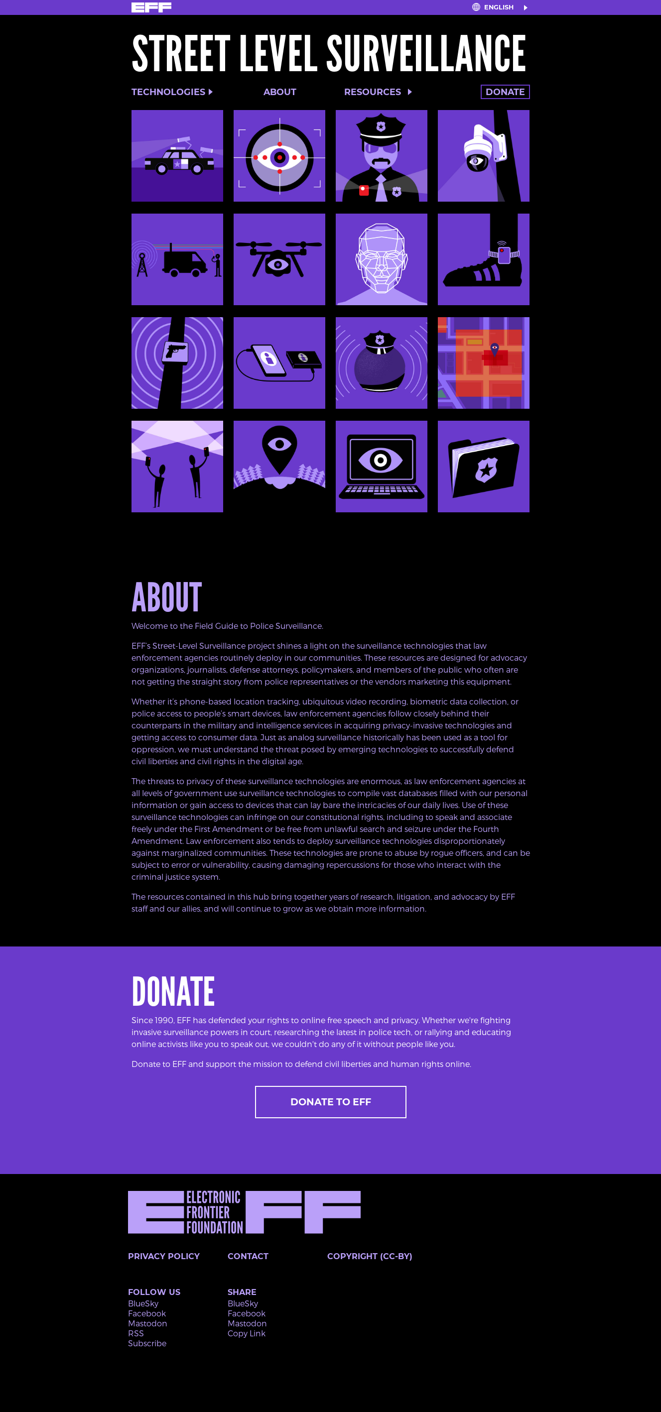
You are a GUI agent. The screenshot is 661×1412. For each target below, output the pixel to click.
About (280, 92)
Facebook (147, 1313)
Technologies (168, 92)
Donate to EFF (330, 1102)
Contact (248, 1256)
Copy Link (246, 1333)
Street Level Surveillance (329, 54)
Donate (505, 92)
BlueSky (143, 1303)
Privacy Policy (164, 1256)
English (499, 7)
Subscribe (147, 1343)
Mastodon (147, 1323)
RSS (136, 1333)
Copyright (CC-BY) (369, 1256)
